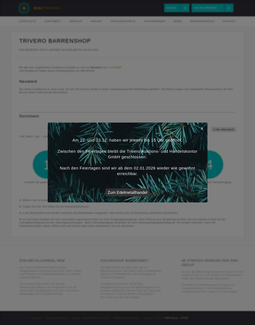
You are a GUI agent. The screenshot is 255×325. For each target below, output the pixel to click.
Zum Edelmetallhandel (127, 192)
